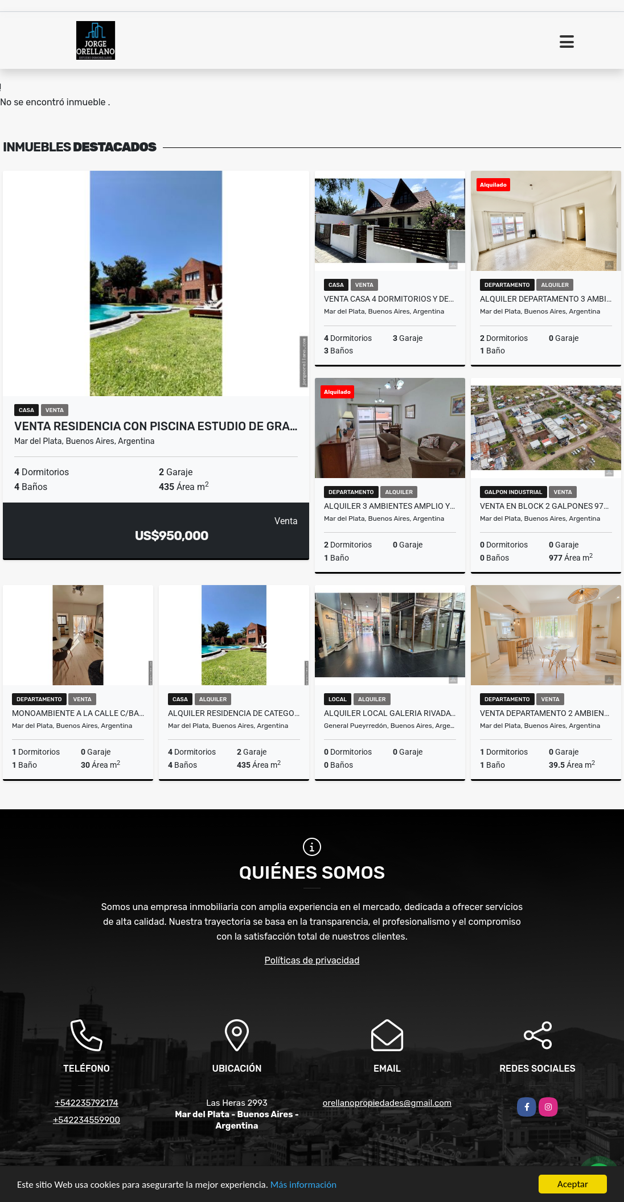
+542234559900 (86, 1120)
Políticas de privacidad (312, 960)
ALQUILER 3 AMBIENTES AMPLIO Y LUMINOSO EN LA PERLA (390, 506)
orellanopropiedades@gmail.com (387, 1103)
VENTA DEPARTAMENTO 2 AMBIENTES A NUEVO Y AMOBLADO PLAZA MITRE (546, 713)
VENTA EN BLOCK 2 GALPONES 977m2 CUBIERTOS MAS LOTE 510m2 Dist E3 (546, 506)
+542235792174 (86, 1103)
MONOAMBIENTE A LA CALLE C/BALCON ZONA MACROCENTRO (78, 713)
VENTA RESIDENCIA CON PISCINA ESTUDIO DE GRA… (156, 426)
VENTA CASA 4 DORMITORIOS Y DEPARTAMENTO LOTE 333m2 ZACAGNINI (390, 298)
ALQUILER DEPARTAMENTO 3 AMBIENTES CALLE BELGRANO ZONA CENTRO (546, 298)
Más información (303, 1185)
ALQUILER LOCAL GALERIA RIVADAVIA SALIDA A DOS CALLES (390, 713)
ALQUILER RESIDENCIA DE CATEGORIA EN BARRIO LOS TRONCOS (234, 713)
